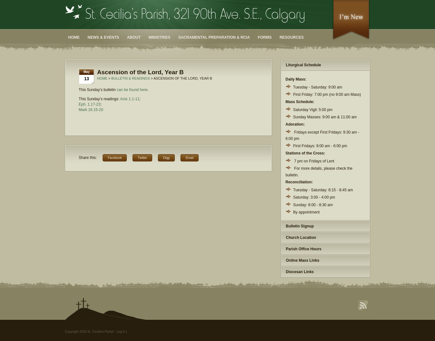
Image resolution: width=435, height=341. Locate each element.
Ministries (160, 37)
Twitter (142, 158)
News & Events (103, 37)
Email (190, 158)
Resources (292, 37)
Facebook (115, 158)
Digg (166, 158)
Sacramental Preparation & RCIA (214, 37)
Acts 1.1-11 (129, 99)
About (134, 37)
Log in (120, 331)
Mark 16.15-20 (91, 110)
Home (74, 37)
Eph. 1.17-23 (90, 104)
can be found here (132, 90)
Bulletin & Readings (130, 78)
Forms (264, 37)
